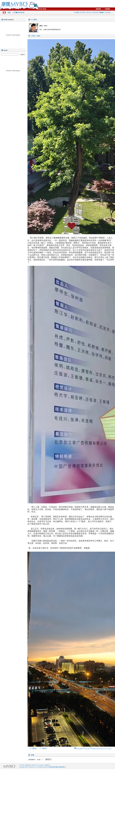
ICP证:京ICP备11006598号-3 (57, 767)
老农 (9, 12)
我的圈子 (101, 12)
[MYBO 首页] (42, 9)
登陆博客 (98, 9)
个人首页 (76, 12)
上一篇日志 (33, 748)
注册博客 (107, 9)
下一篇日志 (43, 748)
